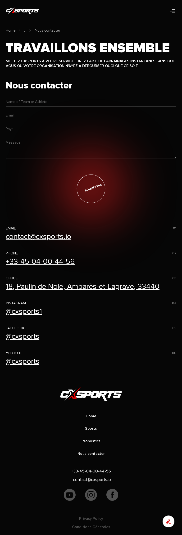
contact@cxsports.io (38, 236)
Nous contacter (47, 30)
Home (11, 30)
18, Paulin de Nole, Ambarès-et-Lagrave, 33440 (82, 286)
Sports (91, 428)
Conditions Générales (91, 527)
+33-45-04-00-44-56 (40, 261)
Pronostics (91, 441)
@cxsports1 (24, 311)
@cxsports (22, 336)
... (25, 30)
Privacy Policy (91, 518)
